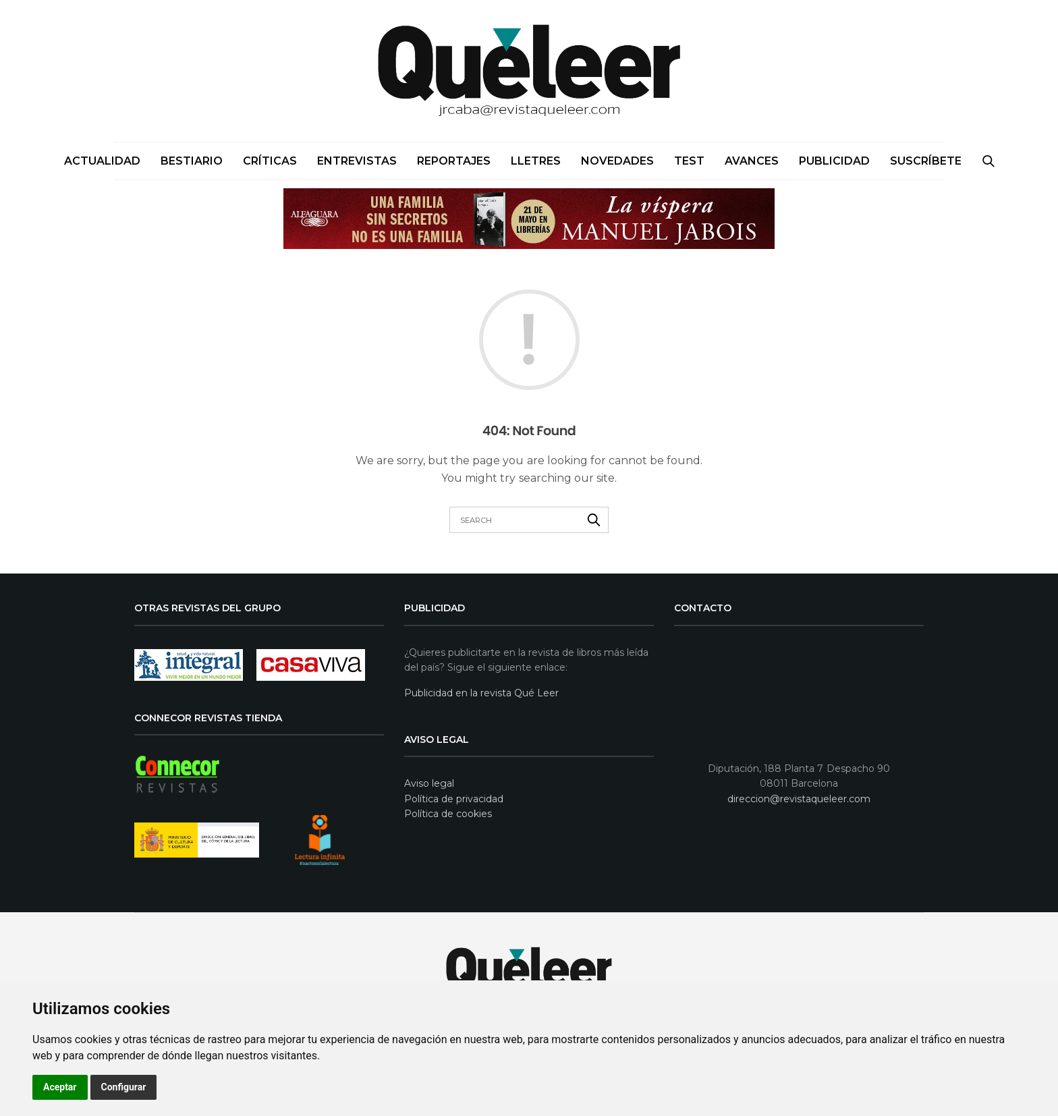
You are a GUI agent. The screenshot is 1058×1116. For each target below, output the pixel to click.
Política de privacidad (453, 799)
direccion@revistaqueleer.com (798, 799)
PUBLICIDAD (834, 161)
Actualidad (102, 161)
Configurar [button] (123, 1087)
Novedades (617, 161)
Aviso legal (429, 783)
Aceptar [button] (60, 1087)
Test (689, 161)
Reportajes (454, 161)
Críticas (270, 161)
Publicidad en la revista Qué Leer (481, 693)
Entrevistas (357, 161)
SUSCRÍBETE (926, 161)
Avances (752, 161)
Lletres (536, 161)
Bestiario (192, 161)
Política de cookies (448, 814)
